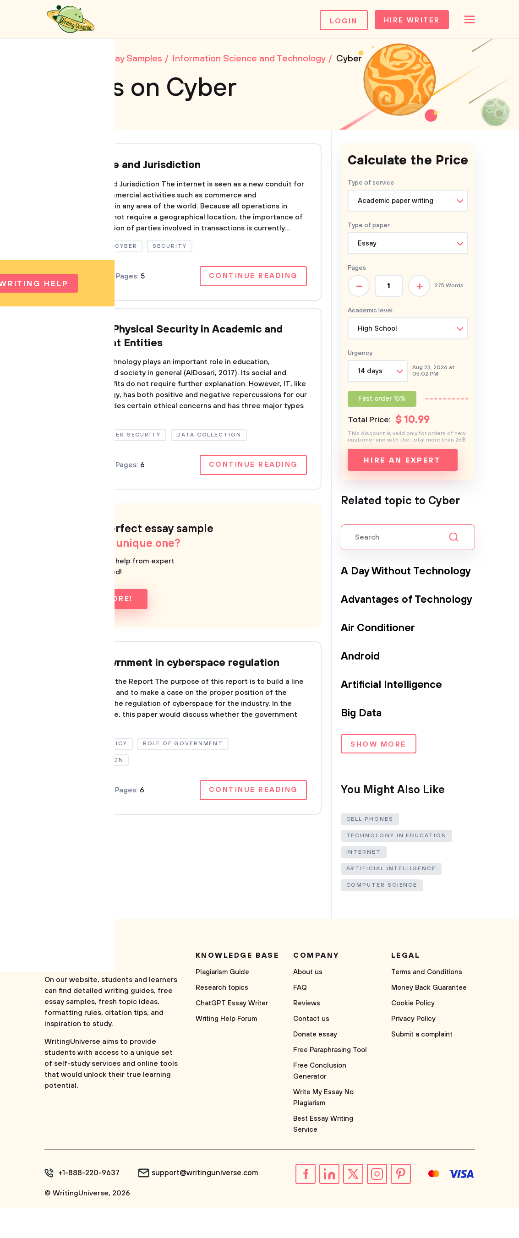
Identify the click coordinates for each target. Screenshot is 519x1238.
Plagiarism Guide (222, 1003)
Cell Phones (369, 850)
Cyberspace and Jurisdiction (134, 168)
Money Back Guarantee (429, 1018)
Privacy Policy (413, 1050)
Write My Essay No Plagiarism (323, 1129)
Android (362, 688)
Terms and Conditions (426, 1003)
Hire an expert (402, 463)
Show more (378, 777)
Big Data (363, 745)
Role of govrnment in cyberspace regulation (175, 669)
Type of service (371, 185)
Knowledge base (237, 986)
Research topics (222, 1018)
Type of (369, 228)
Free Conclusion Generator (319, 1102)
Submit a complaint (422, 1065)
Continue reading (252, 279)
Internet (363, 883)
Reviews (306, 1034)
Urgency (360, 356)
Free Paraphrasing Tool (330, 1081)
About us (307, 1003)
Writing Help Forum (226, 1050)
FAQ (300, 1018)
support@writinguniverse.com (202, 1204)
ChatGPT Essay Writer (232, 1034)
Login (336, 21)
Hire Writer (406, 21)
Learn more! (103, 605)
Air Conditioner (381, 660)
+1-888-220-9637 (88, 1204)
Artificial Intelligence (396, 717)
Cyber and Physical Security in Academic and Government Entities (178, 341)
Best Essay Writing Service (323, 1155)
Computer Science (382, 916)
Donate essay (315, 1065)
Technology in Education (396, 866)
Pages (357, 271)
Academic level (370, 313)
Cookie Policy (413, 1034)
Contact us (311, 1050)
